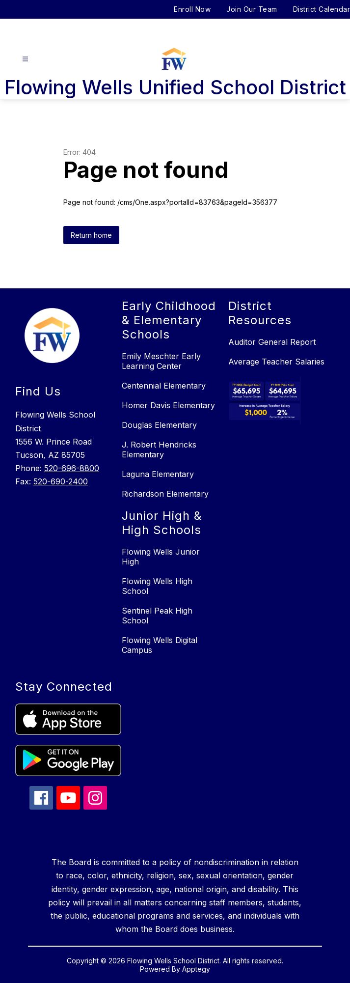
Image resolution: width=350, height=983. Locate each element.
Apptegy (196, 969)
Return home (91, 235)
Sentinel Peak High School (157, 615)
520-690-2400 (60, 481)
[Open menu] (25, 59)
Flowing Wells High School (157, 586)
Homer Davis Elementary (168, 405)
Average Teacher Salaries (276, 361)
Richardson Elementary (165, 494)
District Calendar (321, 9)
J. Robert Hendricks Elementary (159, 449)
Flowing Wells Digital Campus (159, 645)
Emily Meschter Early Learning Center (161, 361)
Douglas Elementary (159, 425)
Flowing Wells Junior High (161, 556)
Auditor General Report (272, 342)
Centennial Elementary (164, 386)
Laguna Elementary (158, 474)
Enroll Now (192, 9)
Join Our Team (251, 9)
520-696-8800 (71, 468)
